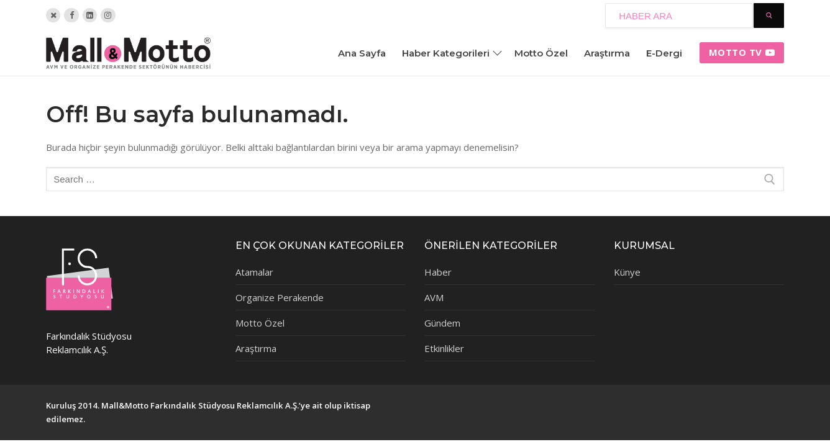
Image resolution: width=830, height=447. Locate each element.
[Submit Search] (769, 15)
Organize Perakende (279, 297)
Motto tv (742, 52)
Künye (627, 272)
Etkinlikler (444, 348)
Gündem (442, 323)
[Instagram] (108, 15)
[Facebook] (71, 15)
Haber (438, 272)
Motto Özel (260, 323)
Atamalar (254, 272)
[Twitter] (53, 15)
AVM (434, 297)
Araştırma (255, 348)
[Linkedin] (90, 15)
